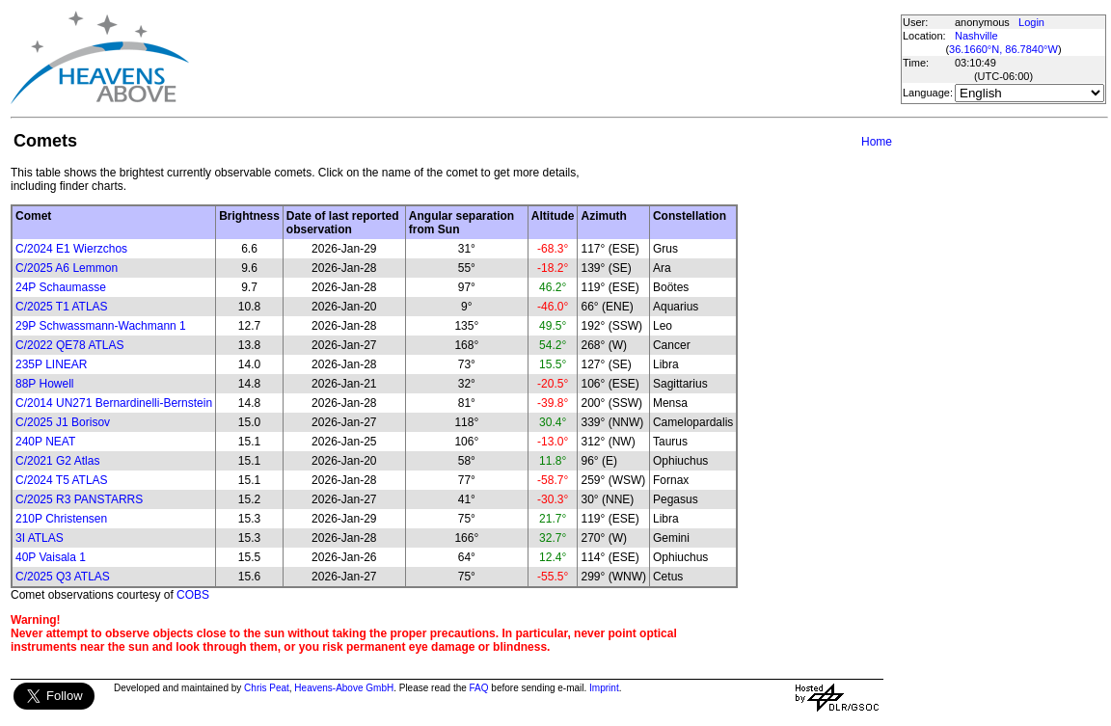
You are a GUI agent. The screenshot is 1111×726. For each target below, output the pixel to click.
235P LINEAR (51, 364)
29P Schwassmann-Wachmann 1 (100, 326)
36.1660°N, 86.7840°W (1003, 49)
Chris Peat (266, 688)
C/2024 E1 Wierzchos (71, 248)
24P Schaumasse (60, 287)
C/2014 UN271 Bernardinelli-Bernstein (113, 403)
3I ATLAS (39, 538)
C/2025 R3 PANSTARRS (79, 499)
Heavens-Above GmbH (343, 688)
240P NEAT (45, 441)
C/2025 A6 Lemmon (66, 268)
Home (876, 141)
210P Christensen (61, 518)
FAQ (479, 688)
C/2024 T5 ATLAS (61, 480)
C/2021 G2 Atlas (57, 461)
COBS (192, 595)
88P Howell (44, 383)
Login (1031, 22)
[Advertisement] (544, 57)
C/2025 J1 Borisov (62, 422)
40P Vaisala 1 (50, 557)
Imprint (604, 688)
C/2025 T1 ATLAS (61, 306)
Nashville (976, 35)
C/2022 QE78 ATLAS (69, 345)
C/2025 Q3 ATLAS (62, 576)
